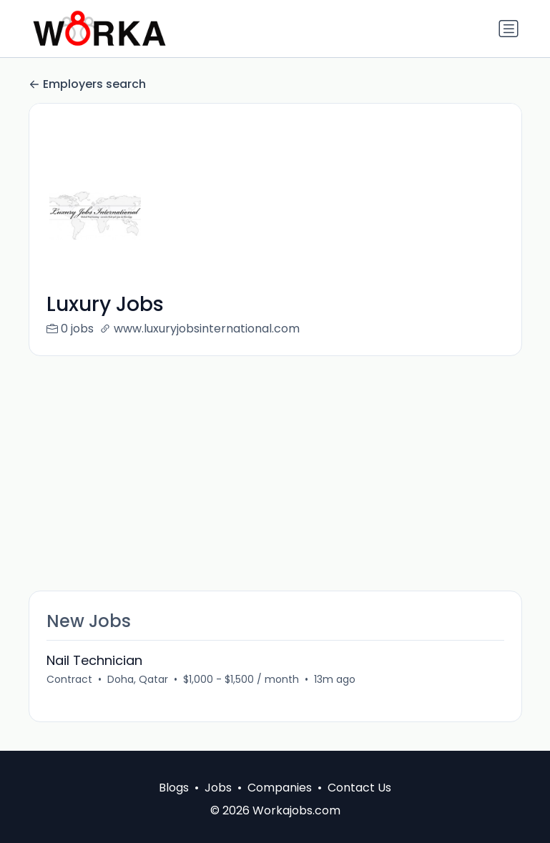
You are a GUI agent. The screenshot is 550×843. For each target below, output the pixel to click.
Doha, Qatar (137, 679)
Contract (69, 679)
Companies (279, 787)
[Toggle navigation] (508, 28)
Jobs (218, 787)
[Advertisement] (275, 473)
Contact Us (359, 787)
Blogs (174, 787)
